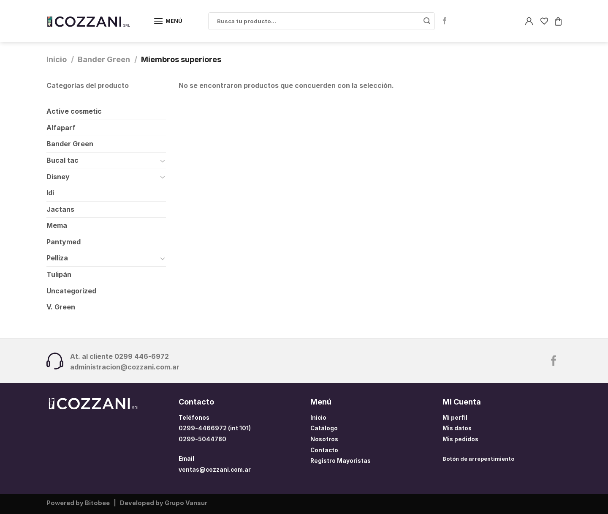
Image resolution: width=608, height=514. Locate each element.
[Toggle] (162, 161)
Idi (50, 193)
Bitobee (97, 502)
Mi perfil (454, 417)
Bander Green (104, 59)
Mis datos (457, 428)
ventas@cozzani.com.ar (215, 469)
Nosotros (324, 439)
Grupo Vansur (186, 502)
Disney (58, 176)
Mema (56, 225)
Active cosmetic (74, 111)
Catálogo (324, 428)
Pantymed (63, 242)
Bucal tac (62, 160)
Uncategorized (71, 291)
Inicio (56, 59)
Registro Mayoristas (340, 460)
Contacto (324, 450)
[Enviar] (427, 21)
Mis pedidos (460, 439)
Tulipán (58, 274)
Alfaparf (61, 127)
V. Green (60, 307)
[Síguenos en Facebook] (444, 21)
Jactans (60, 209)
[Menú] (167, 21)
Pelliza (57, 258)
